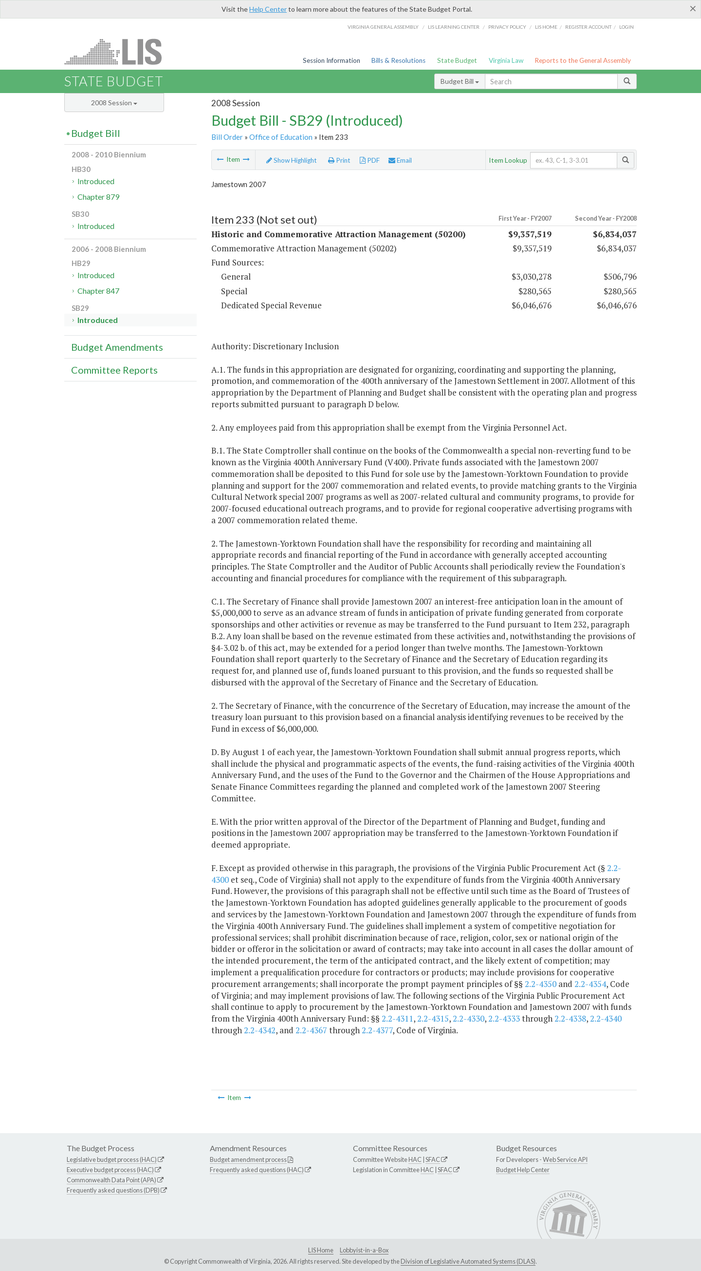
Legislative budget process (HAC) (112, 1159)
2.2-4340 (606, 1018)
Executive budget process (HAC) (110, 1170)
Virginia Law (506, 60)
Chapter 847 (98, 290)
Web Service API (565, 1159)
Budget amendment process (248, 1159)
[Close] (693, 8)
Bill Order (227, 137)
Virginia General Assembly (383, 27)
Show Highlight (291, 160)
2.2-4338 (570, 1018)
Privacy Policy (507, 27)
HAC (415, 1159)
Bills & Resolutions (398, 60)
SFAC (432, 1159)
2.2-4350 (540, 983)
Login (626, 27)
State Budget (457, 60)
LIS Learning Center (454, 27)
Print (339, 160)
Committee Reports (114, 370)
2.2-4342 (260, 1030)
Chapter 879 (98, 196)
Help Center (268, 9)
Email (400, 160)
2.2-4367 (311, 1030)
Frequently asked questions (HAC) (257, 1170)
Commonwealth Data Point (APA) (111, 1180)
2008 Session (114, 102)
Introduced (95, 181)
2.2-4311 (397, 1018)
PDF (370, 160)
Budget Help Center (523, 1170)
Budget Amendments (117, 347)
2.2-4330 (468, 1018)
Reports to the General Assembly (583, 60)
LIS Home (320, 1250)
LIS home (546, 27)
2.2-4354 (590, 983)
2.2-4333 (504, 1018)
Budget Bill (460, 81)
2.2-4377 (377, 1030)
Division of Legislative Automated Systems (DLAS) (468, 1261)
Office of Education (281, 137)
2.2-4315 (433, 1018)
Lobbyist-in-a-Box (364, 1250)
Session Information (331, 60)
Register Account (588, 27)
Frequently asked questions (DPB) (113, 1190)
